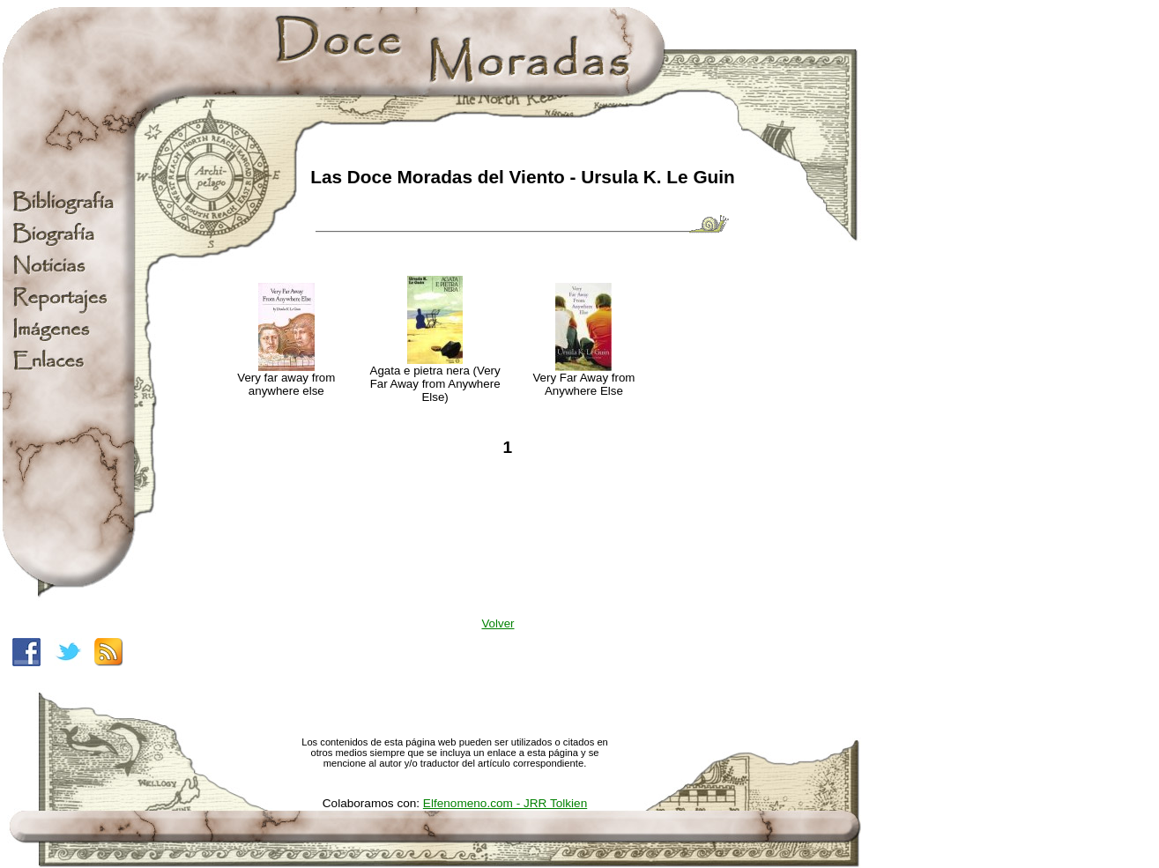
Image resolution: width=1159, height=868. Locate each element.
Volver (497, 623)
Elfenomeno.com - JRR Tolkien (505, 803)
